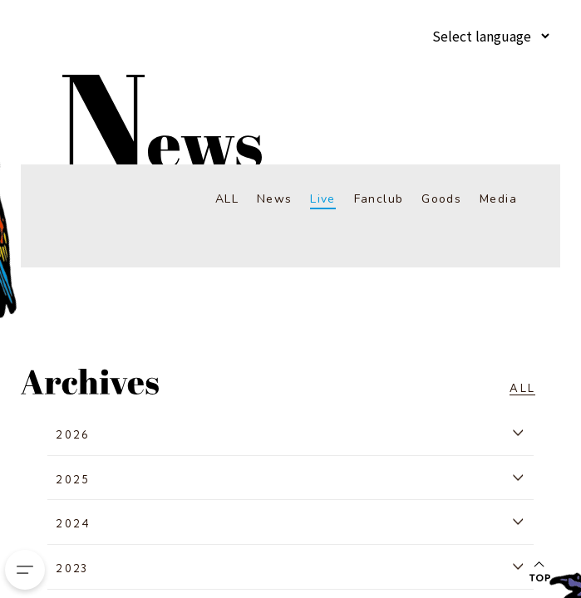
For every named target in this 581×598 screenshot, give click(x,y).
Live (323, 199)
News (275, 199)
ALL (227, 199)
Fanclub (379, 199)
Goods (441, 199)
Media (498, 199)
